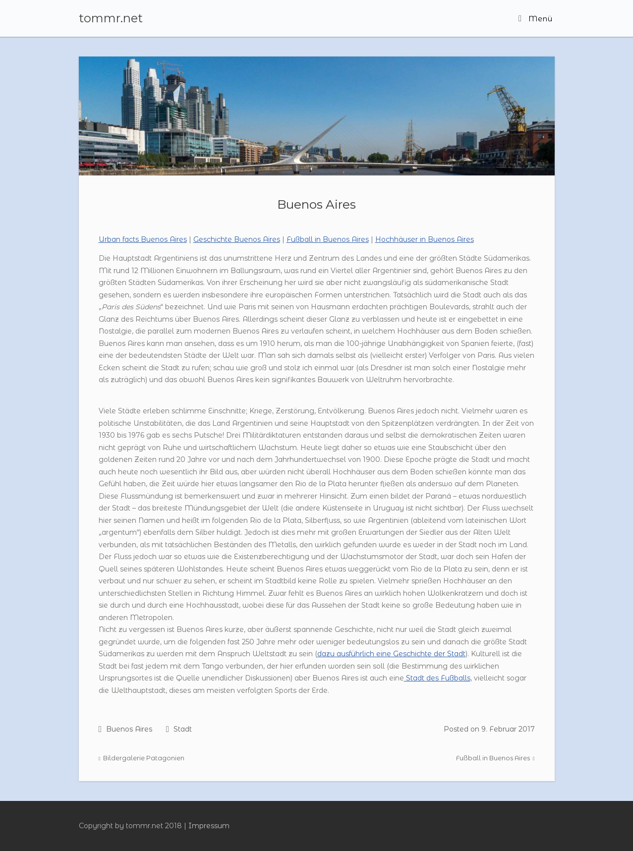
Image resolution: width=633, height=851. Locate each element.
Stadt (182, 729)
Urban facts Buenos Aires (143, 239)
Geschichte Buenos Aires (236, 239)
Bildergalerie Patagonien (141, 758)
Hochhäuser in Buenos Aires (424, 239)
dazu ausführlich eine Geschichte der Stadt (391, 653)
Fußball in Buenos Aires (328, 239)
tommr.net (111, 18)
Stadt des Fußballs (437, 678)
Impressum (209, 825)
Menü (535, 18)
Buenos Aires (316, 204)
